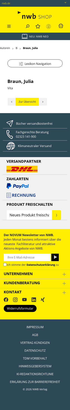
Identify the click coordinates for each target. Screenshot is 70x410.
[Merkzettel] (38, 26)
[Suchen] (27, 26)
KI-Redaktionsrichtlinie (35, 374)
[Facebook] (6, 299)
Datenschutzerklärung (41, 264)
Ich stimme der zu (33, 264)
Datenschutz (35, 350)
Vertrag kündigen (35, 343)
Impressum (35, 327)
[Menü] (9, 26)
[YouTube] (24, 299)
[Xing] (43, 299)
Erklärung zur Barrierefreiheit (35, 382)
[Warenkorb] (60, 25)
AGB (35, 335)
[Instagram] (15, 299)
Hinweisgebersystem (35, 366)
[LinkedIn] (34, 299)
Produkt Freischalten (30, 204)
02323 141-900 (26, 137)
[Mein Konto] (49, 26)
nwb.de (6, 3)
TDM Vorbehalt (35, 358)
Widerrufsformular (20, 308)
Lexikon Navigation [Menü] (35, 63)
